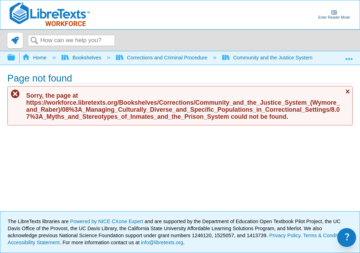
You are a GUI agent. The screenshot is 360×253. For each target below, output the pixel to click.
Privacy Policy (285, 235)
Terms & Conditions (325, 235)
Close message (347, 94)
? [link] (347, 237)
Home (35, 57)
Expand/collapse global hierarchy (16, 57)
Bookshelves (82, 57)
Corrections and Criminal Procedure (162, 57)
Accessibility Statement (34, 242)
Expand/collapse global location (349, 55)
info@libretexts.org (161, 242)
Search (34, 40)
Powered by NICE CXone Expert (107, 221)
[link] (15, 40)
